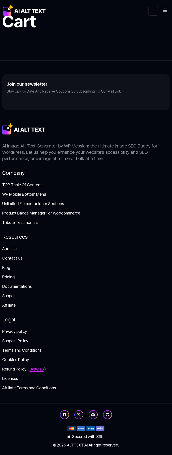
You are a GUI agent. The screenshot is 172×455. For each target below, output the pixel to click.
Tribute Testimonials (20, 222)
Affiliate (9, 305)
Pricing (8, 277)
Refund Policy (14, 369)
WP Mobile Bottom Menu (24, 194)
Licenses (10, 378)
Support (9, 295)
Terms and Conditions (22, 350)
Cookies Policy (15, 359)
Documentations (17, 286)
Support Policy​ (15, 340)
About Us (10, 248)
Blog (6, 267)
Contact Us (12, 258)
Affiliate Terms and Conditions (29, 388)
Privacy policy (14, 331)
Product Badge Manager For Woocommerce (41, 213)
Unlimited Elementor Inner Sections (33, 203)
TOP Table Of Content (22, 184)
